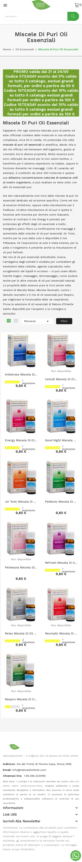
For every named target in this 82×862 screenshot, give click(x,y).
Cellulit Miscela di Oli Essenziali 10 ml (61, 379)
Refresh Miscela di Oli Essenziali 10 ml (61, 563)
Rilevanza (37, 321)
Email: (7, 769)
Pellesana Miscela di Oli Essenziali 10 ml (21, 567)
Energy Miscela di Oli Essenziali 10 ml (21, 440)
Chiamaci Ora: (13, 775)
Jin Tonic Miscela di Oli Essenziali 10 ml (21, 501)
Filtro (64, 321)
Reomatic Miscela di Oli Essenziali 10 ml (61, 633)
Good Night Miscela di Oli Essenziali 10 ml (61, 440)
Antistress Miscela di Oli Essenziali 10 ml (21, 374)
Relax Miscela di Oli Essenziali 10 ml (21, 633)
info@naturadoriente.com (29, 769)
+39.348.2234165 (35, 775)
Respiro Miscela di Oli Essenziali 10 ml (21, 699)
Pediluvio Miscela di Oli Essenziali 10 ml (61, 501)
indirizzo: (9, 764)
